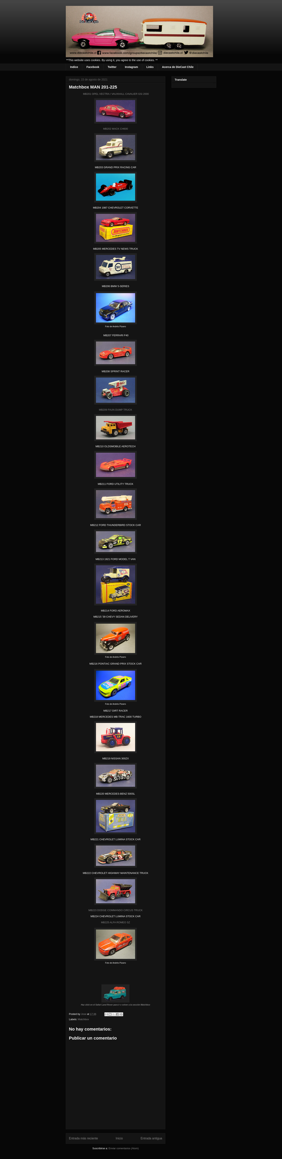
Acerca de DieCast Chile (177, 67)
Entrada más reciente (83, 1138)
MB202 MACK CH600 (115, 128)
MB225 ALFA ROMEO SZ (115, 922)
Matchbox (83, 1019)
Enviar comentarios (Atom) (123, 1148)
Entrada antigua (151, 1138)
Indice (74, 67)
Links (150, 67)
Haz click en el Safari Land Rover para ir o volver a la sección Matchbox (115, 1005)
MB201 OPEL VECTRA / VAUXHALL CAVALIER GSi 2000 (115, 93)
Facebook (92, 67)
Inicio (119, 1138)
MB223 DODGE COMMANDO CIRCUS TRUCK (116, 910)
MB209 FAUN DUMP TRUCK (115, 409)
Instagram (131, 67)
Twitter (112, 67)
